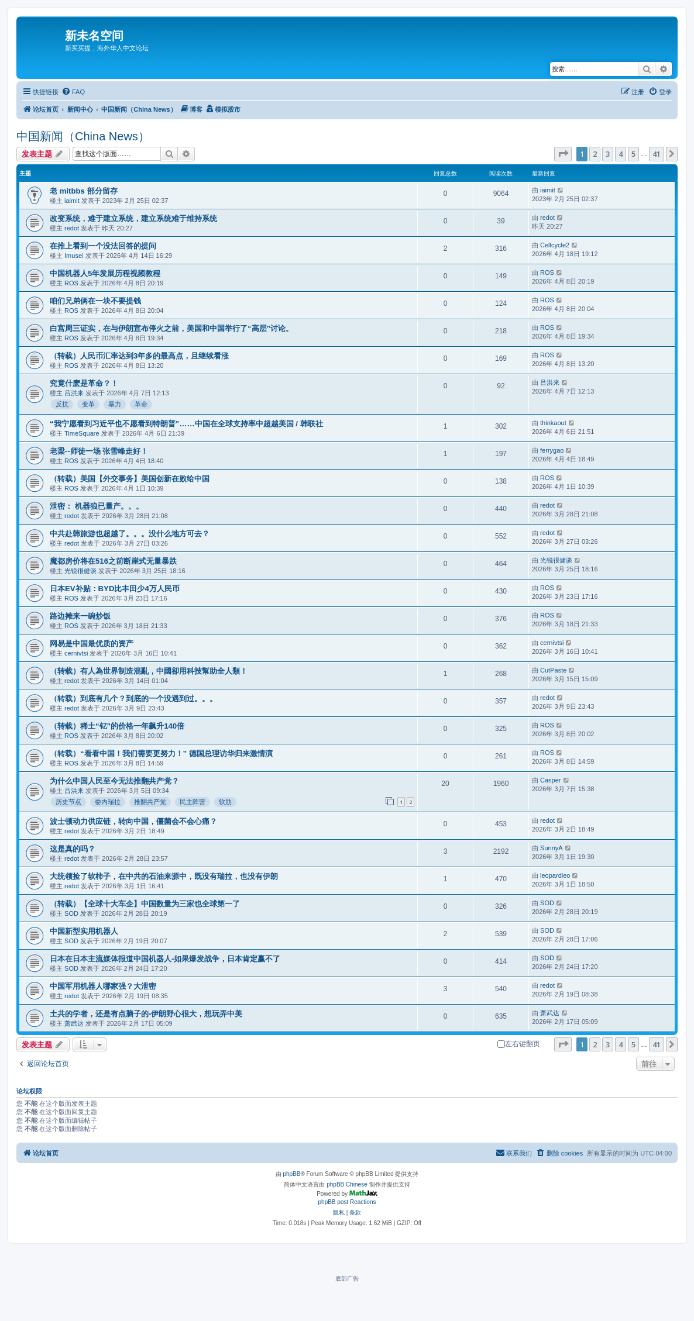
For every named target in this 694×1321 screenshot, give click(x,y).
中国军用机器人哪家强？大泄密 (103, 986)
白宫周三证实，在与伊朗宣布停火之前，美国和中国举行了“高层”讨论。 (171, 328)
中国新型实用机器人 (84, 931)
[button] (563, 154)
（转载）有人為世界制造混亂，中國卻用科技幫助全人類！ (149, 671)
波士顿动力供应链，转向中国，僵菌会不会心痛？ (133, 821)
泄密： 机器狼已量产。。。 (96, 506)
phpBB (291, 1174)
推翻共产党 (150, 801)
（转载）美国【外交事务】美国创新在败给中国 (129, 478)
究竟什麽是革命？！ (84, 383)
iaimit (72, 200)
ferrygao (552, 450)
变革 (88, 404)
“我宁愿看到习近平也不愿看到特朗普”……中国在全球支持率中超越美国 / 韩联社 (186, 423)
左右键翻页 (518, 1044)
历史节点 (68, 801)
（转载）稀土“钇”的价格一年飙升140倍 (117, 726)
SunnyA (551, 847)
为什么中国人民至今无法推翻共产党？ (114, 781)
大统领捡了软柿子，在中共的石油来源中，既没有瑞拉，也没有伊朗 (164, 876)
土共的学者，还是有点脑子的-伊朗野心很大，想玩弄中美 (146, 1013)
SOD (71, 913)
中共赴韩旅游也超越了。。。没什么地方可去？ (129, 533)
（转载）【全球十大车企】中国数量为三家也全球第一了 (145, 903)
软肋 (225, 801)
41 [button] (656, 154)
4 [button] (621, 154)
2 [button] (595, 154)
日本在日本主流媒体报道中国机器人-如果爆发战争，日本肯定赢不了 (165, 958)
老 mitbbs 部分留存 (84, 191)
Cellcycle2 (554, 245)
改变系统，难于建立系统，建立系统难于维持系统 (133, 218)
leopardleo (555, 875)
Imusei (73, 255)
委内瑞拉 (108, 801)
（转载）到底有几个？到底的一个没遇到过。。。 (133, 698)
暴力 (114, 404)
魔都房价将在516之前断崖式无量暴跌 (113, 561)
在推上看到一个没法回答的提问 (103, 246)
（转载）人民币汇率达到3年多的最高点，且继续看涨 (139, 355)
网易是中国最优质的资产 (91, 643)
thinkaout (553, 422)
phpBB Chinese (347, 1184)
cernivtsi (76, 653)
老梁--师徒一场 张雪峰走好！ (99, 451)
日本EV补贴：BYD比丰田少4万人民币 (115, 588)
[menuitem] (73, 92)
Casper (550, 780)
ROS (71, 283)
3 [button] (608, 154)
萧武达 (74, 1023)
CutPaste (553, 670)
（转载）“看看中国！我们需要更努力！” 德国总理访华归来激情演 (161, 753)
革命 (141, 404)
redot (71, 228)
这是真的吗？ (72, 848)
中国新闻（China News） (83, 136)
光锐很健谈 (80, 570)
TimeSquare (81, 433)
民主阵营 (192, 801)
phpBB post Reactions (347, 1202)
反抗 (62, 404)
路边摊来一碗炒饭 (80, 616)
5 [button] (633, 154)
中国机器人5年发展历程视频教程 (105, 273)
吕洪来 (74, 392)
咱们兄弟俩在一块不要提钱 (95, 300)
